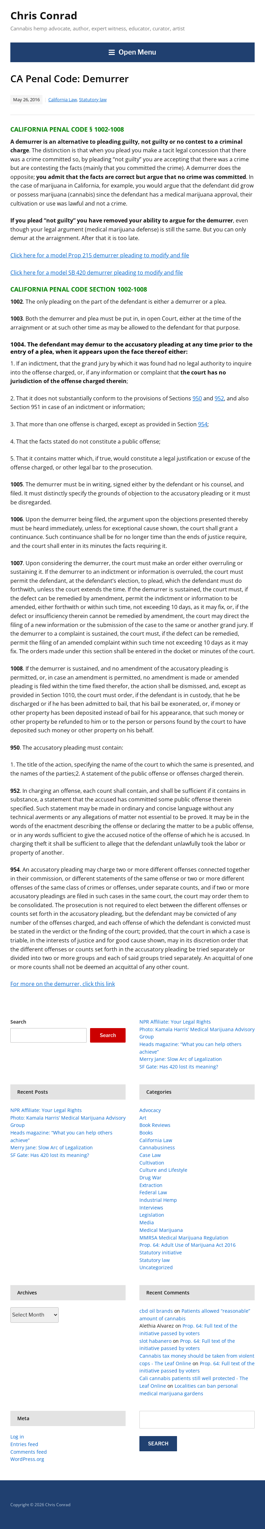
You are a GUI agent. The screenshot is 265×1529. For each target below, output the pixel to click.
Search (18, 1021)
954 (202, 424)
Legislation (151, 1215)
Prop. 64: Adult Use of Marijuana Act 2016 (187, 1245)
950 (197, 398)
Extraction (151, 1185)
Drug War (150, 1177)
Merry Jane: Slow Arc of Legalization (180, 1059)
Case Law (150, 1155)
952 (219, 398)
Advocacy (150, 1110)
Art (142, 1117)
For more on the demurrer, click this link (62, 984)
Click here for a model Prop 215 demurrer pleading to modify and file (99, 255)
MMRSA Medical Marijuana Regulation (183, 1237)
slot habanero (155, 1341)
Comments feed (28, 1452)
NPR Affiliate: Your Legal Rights (175, 1021)
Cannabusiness (157, 1147)
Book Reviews (154, 1125)
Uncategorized (156, 1267)
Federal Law (153, 1192)
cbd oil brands (156, 1311)
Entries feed (24, 1444)
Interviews (151, 1207)
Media (146, 1222)
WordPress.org (27, 1459)
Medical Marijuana (161, 1230)
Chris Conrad (43, 15)
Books (146, 1132)
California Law (62, 99)
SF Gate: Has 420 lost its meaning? (178, 1066)
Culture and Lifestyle (163, 1170)
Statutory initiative (160, 1252)
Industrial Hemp (158, 1200)
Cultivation (151, 1162)
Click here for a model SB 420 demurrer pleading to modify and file (96, 272)
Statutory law (93, 99)
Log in (17, 1436)
